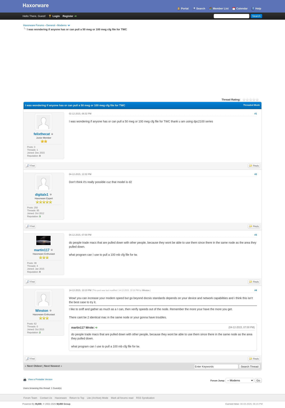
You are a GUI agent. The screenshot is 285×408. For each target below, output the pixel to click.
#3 (255, 235)
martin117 (42, 250)
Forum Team (30, 398)
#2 (255, 174)
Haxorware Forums (33, 25)
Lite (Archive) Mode (97, 398)
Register (67, 16)
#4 (255, 290)
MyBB (38, 404)
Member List (221, 8)
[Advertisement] (142, 62)
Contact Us (46, 398)
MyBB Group (63, 404)
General (50, 25)
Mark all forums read (122, 398)
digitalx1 (41, 194)
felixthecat (42, 134)
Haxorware (61, 398)
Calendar (242, 8)
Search (200, 8)
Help (258, 8)
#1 (255, 113)
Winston (41, 310)
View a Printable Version (40, 379)
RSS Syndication (145, 398)
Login (56, 16)
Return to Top (76, 398)
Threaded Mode (251, 105)
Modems (62, 25)
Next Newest (52, 365)
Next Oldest (34, 365)
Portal (185, 8)
